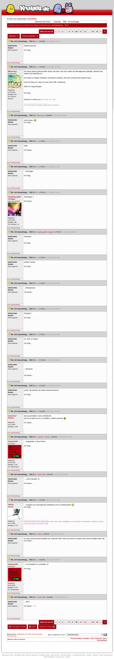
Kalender (57, 22)
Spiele (89, 655)
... (66, 32)
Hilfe (65, 22)
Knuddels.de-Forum (15, 25)
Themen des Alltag (31, 25)
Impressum (61, 657)
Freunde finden (65, 655)
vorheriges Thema (17, 627)
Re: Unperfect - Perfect (42, 437)
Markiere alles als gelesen (16, 639)
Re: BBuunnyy (39, 115)
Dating (95, 655)
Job (67, 657)
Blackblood (20, 634)
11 (81, 32)
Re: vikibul (38, 534)
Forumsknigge (73, 22)
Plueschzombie (12, 636)
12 (85, 32)
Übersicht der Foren (42, 22)
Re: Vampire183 (40, 474)
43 (93, 32)
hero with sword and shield (33, 634)
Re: (36, 41)
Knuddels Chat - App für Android (25, 655)
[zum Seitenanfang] (13, 63)
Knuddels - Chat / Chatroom (92, 638)
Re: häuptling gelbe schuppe (44, 232)
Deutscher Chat (7, 655)
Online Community (105, 655)
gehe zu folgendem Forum (56, 635)
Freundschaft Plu (79, 655)
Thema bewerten (30, 36)
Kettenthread (45, 25)
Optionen (14, 36)
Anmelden (32, 19)
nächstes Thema (47, 627)
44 (97, 32)
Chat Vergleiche (49, 657)
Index (32, 627)
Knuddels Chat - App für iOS (49, 655)
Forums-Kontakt (76, 638)
